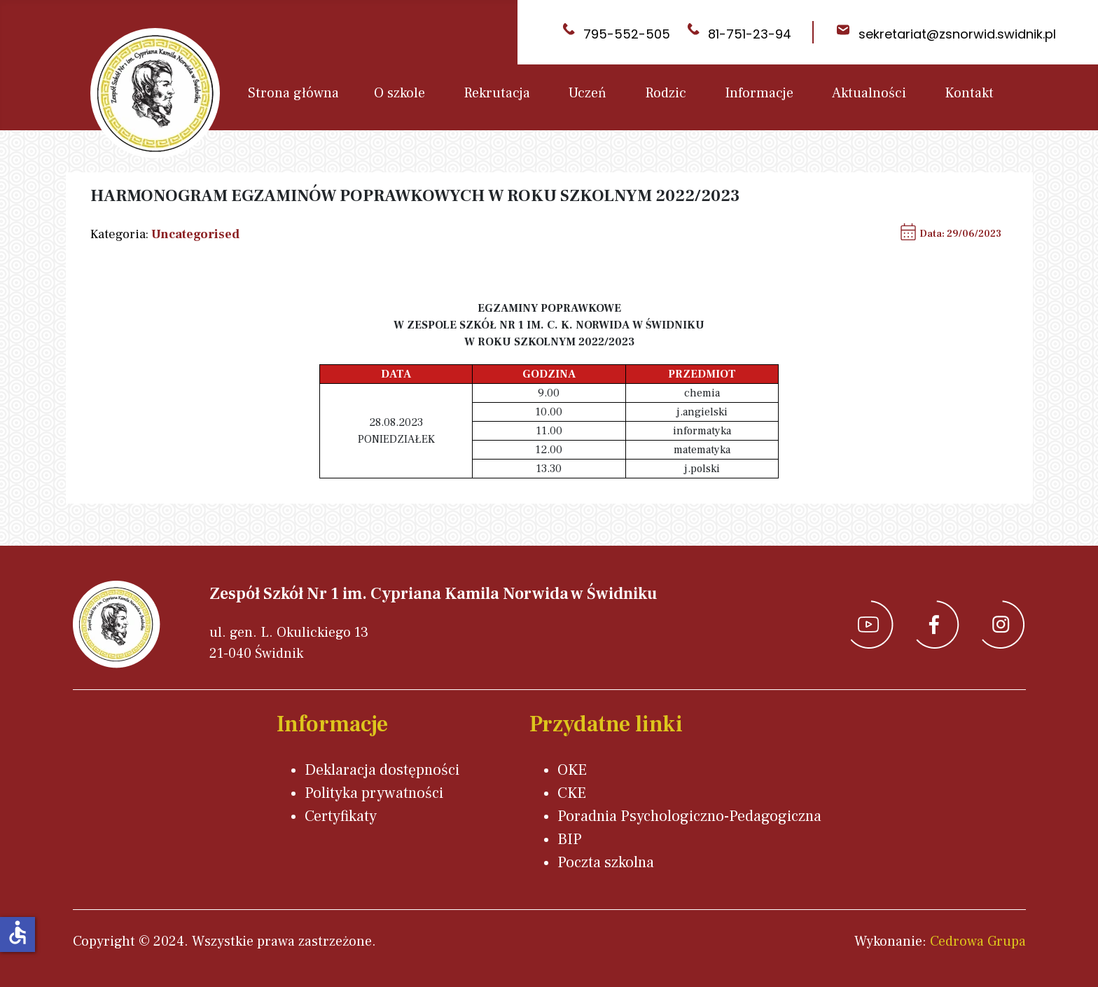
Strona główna (293, 93)
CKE (571, 793)
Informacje (759, 93)
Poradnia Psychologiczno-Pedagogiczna (689, 816)
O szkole (399, 93)
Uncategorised (195, 234)
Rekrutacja (497, 93)
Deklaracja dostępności (382, 770)
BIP (569, 839)
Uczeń (587, 93)
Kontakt (969, 93)
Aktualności (869, 93)
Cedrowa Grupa (978, 941)
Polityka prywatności (374, 793)
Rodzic (665, 93)
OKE (572, 770)
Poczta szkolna (605, 862)
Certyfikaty (341, 816)
